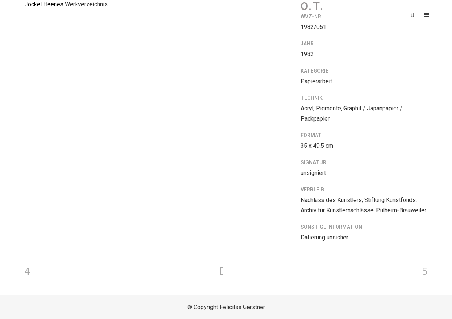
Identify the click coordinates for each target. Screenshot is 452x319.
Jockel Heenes (44, 4)
